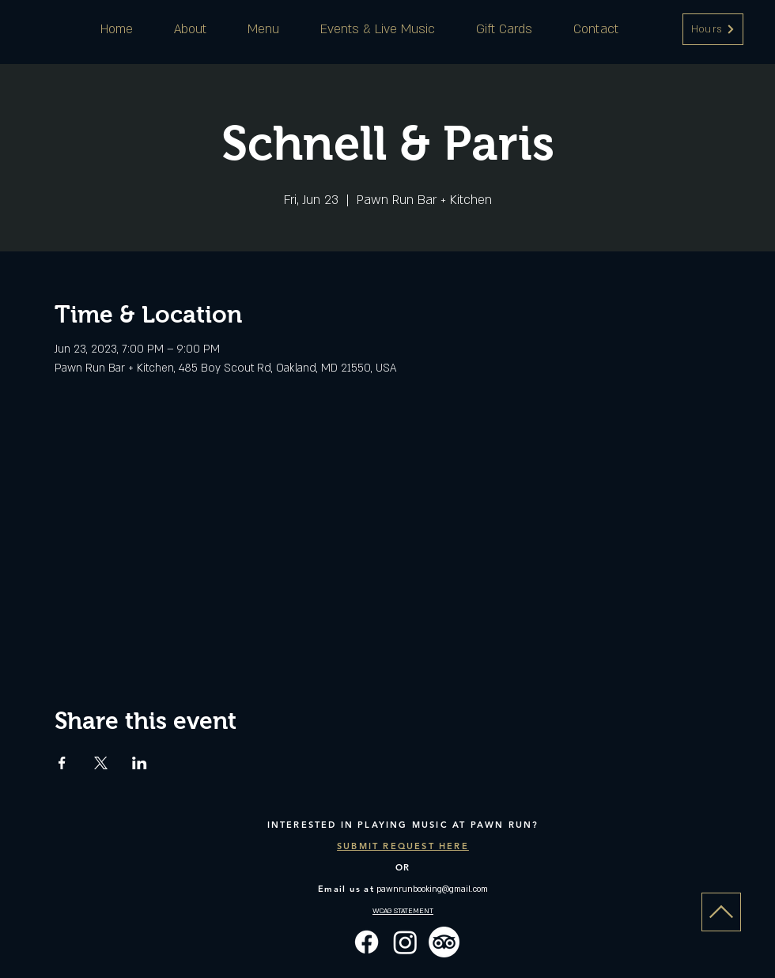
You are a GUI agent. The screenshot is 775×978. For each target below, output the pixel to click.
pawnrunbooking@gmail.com (432, 889)
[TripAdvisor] (444, 942)
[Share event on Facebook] (62, 763)
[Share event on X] (100, 763)
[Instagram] (405, 942)
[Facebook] (366, 942)
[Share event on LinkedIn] (139, 763)
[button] (712, 29)
